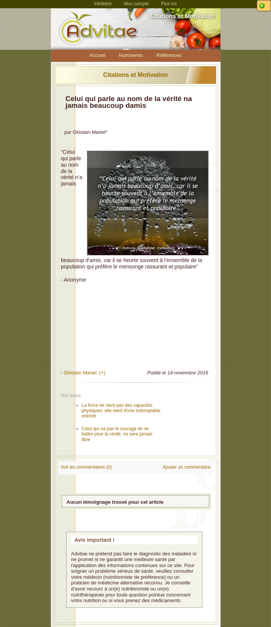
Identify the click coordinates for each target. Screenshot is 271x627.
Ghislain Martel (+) (84, 373)
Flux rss (169, 3)
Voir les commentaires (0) (86, 467)
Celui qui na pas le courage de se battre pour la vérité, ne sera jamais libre (117, 434)
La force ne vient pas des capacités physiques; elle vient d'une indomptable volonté (121, 411)
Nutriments (131, 55)
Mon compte (136, 3)
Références (168, 55)
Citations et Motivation (135, 75)
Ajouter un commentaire (186, 467)
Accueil (97, 55)
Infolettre (103, 3)
